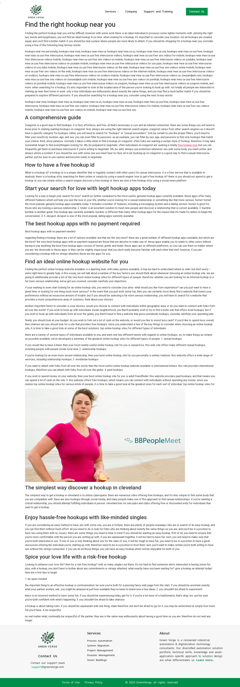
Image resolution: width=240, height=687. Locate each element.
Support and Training (158, 11)
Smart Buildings (97, 660)
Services (111, 11)
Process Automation (99, 640)
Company (131, 11)
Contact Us (196, 11)
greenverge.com (48, 667)
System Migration (98, 645)
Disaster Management (101, 655)
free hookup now (187, 145)
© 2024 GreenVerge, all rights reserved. (151, 682)
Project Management (100, 650)
